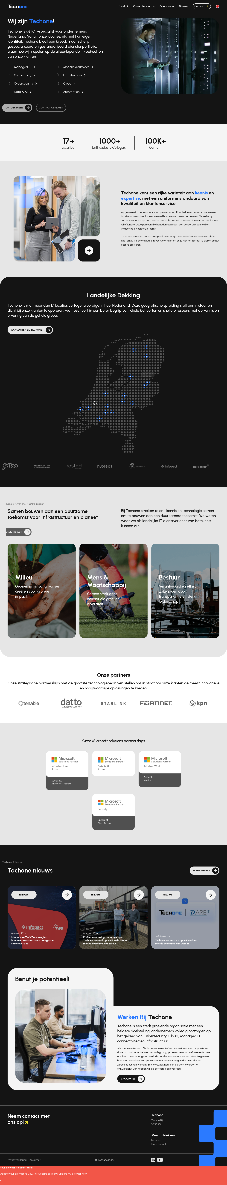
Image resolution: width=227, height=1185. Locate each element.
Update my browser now (72, 1174)
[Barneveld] (124, 395)
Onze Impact (158, 1144)
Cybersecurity (23, 83)
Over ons (156, 1124)
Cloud (67, 83)
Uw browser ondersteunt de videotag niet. (170, 56)
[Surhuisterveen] (134, 350)
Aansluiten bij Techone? (27, 330)
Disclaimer (35, 1160)
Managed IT (22, 67)
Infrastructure (72, 75)
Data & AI (21, 92)
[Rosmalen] (112, 412)
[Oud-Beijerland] (88, 408)
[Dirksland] (80, 409)
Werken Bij (157, 1120)
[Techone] (17, 6)
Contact (202, 6)
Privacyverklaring (17, 1160)
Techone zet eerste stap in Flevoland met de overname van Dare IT (176, 942)
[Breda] (99, 418)
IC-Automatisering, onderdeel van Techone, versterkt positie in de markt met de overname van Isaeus (105, 940)
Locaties (155, 1140)
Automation (71, 92)
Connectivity (22, 75)
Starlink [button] (123, 6)
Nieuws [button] (183, 6)
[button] (217, 6)
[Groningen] (146, 347)
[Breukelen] (105, 393)
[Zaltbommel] (107, 406)
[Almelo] (148, 382)
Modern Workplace (76, 67)
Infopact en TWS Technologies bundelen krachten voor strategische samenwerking (32, 940)
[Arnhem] (132, 403)
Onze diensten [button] (142, 6)
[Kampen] (130, 376)
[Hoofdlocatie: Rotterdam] (95, 403)
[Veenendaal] (123, 401)
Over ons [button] (166, 6)
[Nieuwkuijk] (105, 412)
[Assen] (146, 356)
